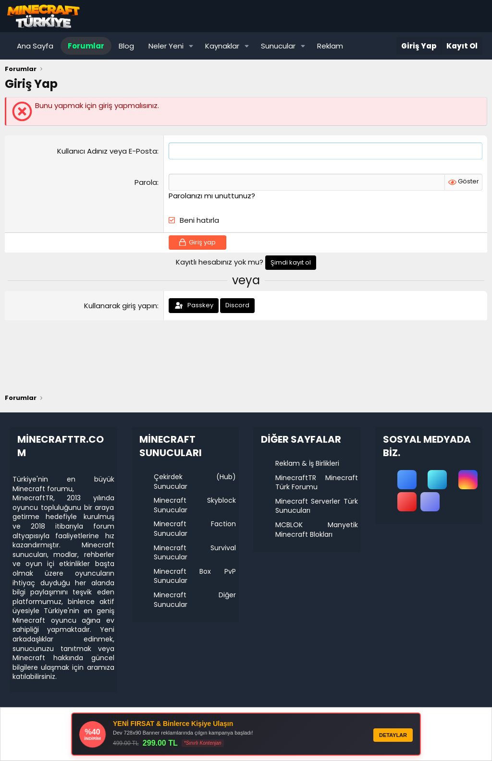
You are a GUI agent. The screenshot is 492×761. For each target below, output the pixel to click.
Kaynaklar (222, 46)
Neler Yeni (166, 46)
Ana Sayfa (35, 46)
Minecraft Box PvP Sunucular (195, 576)
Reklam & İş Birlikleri (307, 463)
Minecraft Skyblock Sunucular (195, 505)
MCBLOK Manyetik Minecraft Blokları (316, 529)
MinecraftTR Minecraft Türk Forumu (316, 482)
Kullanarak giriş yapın (120, 306)
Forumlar (86, 46)
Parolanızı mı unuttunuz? (212, 196)
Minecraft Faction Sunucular (195, 528)
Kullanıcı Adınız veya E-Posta (107, 151)
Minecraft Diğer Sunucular (195, 599)
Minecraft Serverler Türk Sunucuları (316, 506)
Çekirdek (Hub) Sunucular (195, 481)
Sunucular (278, 46)
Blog (126, 46)
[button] (191, 46)
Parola (146, 182)
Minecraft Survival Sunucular (195, 552)
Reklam (330, 46)
